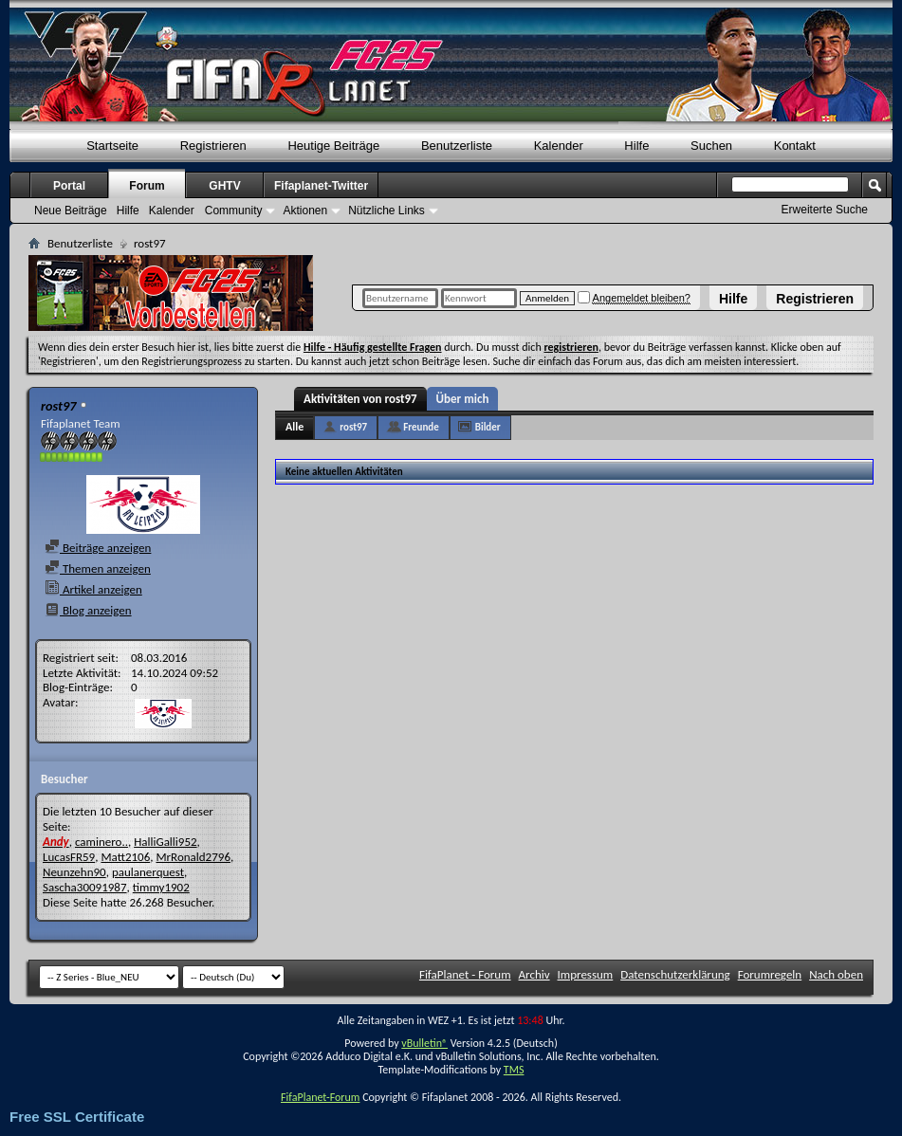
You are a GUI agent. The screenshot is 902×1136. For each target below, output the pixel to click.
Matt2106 (125, 857)
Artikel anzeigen (93, 589)
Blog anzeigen (88, 610)
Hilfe (733, 298)
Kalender (558, 145)
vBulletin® (424, 1043)
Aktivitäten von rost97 (360, 399)
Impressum (586, 974)
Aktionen (305, 210)
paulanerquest (148, 872)
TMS (514, 1069)
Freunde (421, 427)
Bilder (488, 427)
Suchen (711, 145)
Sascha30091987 (85, 887)
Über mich (462, 399)
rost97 (353, 427)
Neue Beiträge (70, 210)
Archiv (534, 974)
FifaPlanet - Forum (465, 974)
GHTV (224, 185)
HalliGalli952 (165, 841)
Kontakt (795, 145)
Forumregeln (770, 974)
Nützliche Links (386, 210)
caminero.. (101, 841)
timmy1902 (161, 887)
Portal (69, 185)
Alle (294, 426)
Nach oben (836, 974)
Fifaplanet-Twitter (321, 185)
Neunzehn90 (74, 872)
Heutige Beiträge (333, 145)
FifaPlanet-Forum (320, 1097)
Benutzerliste (456, 145)
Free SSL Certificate (76, 1117)
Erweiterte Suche (825, 209)
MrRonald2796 (193, 857)
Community (234, 210)
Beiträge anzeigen (98, 548)
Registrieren (815, 298)
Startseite (112, 145)
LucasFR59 (69, 857)
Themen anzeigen (98, 568)
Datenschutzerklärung (675, 974)
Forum (146, 185)
